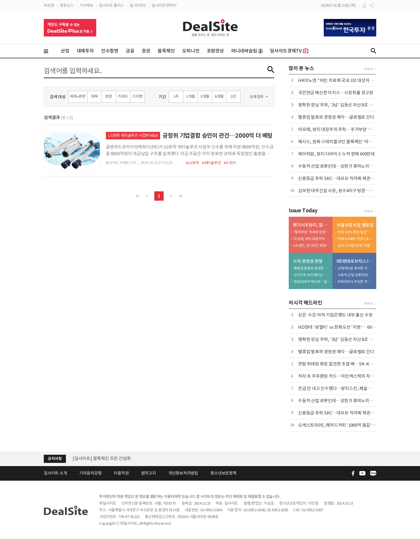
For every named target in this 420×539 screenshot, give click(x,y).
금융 (130, 51)
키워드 (123, 96)
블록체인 (166, 51)
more (368, 68)
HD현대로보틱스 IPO (355, 261)
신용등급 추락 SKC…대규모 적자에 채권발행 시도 (342, 178)
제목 (94, 96)
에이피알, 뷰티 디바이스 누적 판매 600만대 (336, 154)
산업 (65, 51)
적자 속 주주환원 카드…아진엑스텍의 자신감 (338, 376)
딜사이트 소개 (55, 473)
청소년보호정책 (223, 473)
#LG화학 (192, 162)
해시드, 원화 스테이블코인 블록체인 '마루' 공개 (340, 141)
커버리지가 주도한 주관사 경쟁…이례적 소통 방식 (355, 282)
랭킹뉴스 (67, 5)
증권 (146, 51)
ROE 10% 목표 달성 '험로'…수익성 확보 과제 (355, 232)
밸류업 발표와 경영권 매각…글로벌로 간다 (336, 117)
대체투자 (85, 51)
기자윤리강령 (90, 473)
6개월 (219, 96)
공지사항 (55, 458)
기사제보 (86, 5)
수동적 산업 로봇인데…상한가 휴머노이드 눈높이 (342, 166)
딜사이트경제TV (164, 5)
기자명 (137, 96)
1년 (233, 96)
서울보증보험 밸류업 (355, 225)
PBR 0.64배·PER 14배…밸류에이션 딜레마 (355, 239)
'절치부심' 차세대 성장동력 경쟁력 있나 (312, 232)
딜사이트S (138, 5)
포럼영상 (215, 51)
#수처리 (230, 162)
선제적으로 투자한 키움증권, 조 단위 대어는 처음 (355, 268)
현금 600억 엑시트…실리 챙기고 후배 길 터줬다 (312, 282)
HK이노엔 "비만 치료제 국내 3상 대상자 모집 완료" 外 (346, 80)
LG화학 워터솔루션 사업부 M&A (133, 135)
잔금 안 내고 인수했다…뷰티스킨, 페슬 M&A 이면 (342, 388)
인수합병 (109, 51)
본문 (108, 96)
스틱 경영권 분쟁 (308, 261)
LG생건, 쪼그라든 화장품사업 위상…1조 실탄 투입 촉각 (312, 245)
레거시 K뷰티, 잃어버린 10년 (311, 225)
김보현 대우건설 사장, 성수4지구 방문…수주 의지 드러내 (349, 190)
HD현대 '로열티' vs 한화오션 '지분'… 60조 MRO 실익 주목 (351, 327)
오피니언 (190, 51)
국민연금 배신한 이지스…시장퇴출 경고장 (335, 92)
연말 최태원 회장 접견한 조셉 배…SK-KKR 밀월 (341, 364)
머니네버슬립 (247, 51)
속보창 (49, 5)
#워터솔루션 (211, 162)
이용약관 (121, 473)
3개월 (204, 96)
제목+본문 (78, 96)
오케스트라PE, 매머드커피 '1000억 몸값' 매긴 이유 (343, 425)
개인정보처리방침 (183, 473)
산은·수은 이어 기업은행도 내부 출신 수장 (335, 315)
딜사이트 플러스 (111, 5)
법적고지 (148, 473)
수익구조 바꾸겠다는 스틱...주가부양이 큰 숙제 (312, 275)
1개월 (190, 96)
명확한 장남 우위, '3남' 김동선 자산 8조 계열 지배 (342, 105)
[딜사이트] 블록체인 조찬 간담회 (102, 458)
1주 (176, 96)
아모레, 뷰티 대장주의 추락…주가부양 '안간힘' (340, 129)
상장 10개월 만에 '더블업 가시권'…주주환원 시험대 (355, 245)
